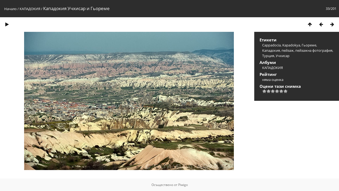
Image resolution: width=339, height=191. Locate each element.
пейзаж (288, 50)
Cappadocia (271, 45)
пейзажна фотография (313, 50)
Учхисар (282, 55)
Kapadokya (291, 45)
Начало (10, 8)
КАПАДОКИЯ (30, 8)
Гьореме (309, 45)
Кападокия (271, 50)
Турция (268, 55)
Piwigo (183, 185)
